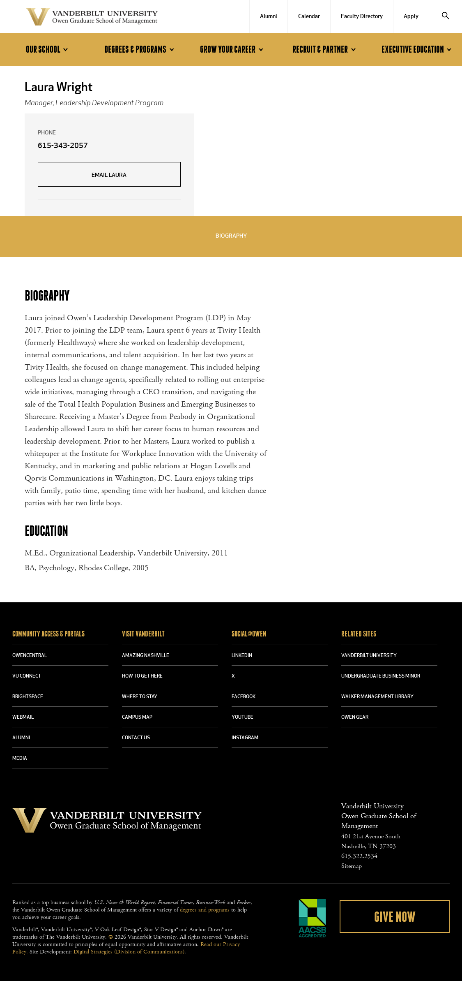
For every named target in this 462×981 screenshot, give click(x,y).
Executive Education (418, 49)
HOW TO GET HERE (142, 676)
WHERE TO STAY (139, 696)
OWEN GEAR (354, 717)
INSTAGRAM (245, 738)
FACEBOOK (243, 696)
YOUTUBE (242, 717)
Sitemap (351, 866)
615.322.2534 (359, 856)
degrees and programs (205, 910)
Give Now (395, 917)
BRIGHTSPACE (27, 696)
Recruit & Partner (325, 49)
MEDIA (19, 758)
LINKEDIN (242, 655)
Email (109, 175)
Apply (411, 17)
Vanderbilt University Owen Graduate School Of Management (92, 18)
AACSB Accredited (312, 918)
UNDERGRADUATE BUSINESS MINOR (380, 676)
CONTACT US (136, 738)
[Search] (445, 16)
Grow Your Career (233, 49)
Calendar (309, 17)
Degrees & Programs (140, 49)
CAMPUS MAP (137, 717)
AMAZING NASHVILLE (145, 655)
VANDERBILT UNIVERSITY (369, 655)
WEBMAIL (23, 717)
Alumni (268, 17)
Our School (48, 49)
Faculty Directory (362, 17)
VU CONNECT (26, 676)
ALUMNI (21, 738)
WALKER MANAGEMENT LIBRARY (377, 696)
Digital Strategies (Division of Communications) (129, 952)
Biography (231, 236)
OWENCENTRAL (29, 655)
